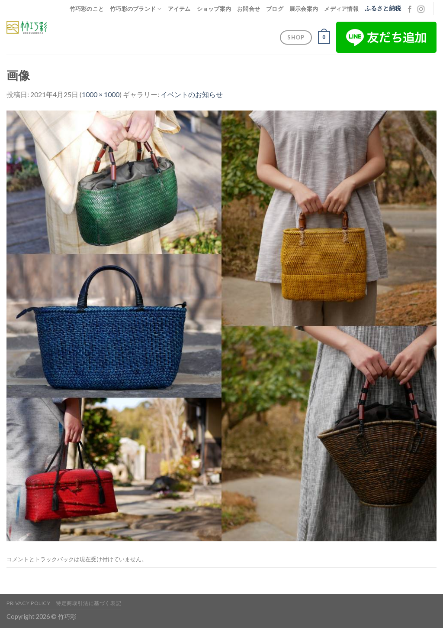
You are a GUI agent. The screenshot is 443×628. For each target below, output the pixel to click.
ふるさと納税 (383, 8)
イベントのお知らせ (192, 94)
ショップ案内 (214, 8)
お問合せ (248, 8)
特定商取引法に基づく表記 (88, 603)
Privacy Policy (28, 603)
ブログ (274, 8)
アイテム (179, 8)
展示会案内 (303, 8)
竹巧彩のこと (87, 8)
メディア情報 (341, 8)
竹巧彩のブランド (136, 9)
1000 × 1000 (100, 94)
